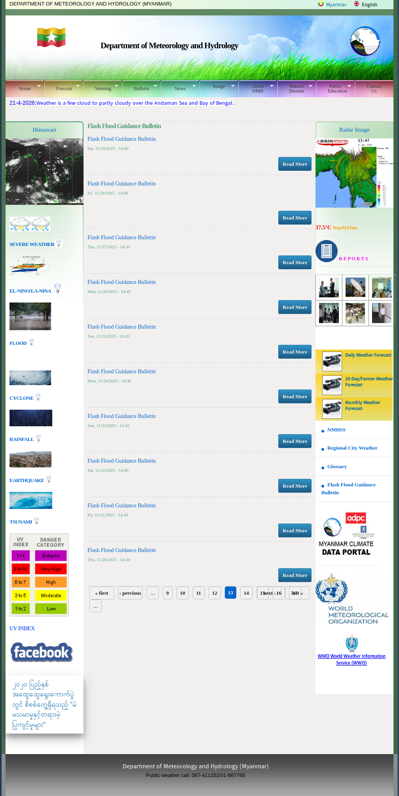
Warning (100, 87)
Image (217, 86)
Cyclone (22, 398)
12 (214, 593)
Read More (295, 164)
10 (182, 593)
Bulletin (139, 87)
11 (198, 593)
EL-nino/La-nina (30, 291)
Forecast (62, 87)
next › (269, 593)
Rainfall (22, 439)
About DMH (256, 88)
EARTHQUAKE (27, 480)
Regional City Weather (352, 448)
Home (23, 87)
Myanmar (336, 5)
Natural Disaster (294, 88)
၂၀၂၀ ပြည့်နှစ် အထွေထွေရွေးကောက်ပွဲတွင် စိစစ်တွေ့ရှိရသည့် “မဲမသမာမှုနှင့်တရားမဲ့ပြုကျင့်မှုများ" (44, 704)
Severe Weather (36, 244)
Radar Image (354, 130)
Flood (19, 343)
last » (297, 593)
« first (101, 593)
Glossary (337, 466)
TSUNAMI (21, 521)
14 (246, 593)
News (178, 87)
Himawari (45, 130)
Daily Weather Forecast (368, 355)
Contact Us (374, 88)
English (369, 5)
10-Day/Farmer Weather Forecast (369, 382)
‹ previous (130, 593)
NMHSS (336, 430)
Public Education (333, 88)
